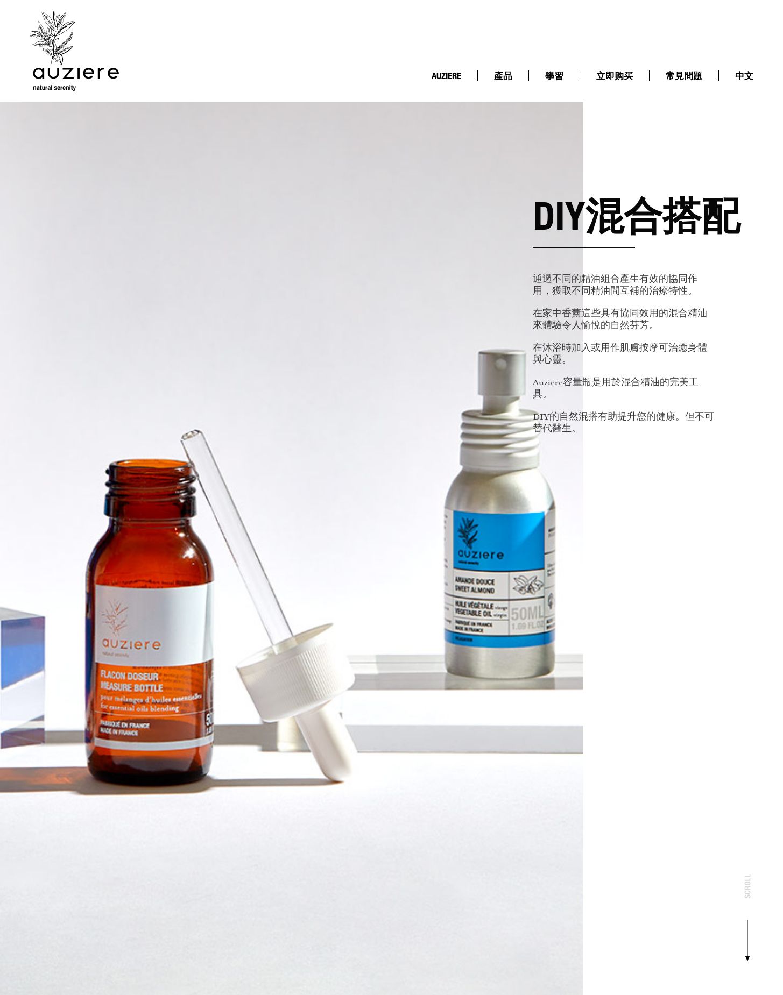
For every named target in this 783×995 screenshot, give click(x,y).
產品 (503, 75)
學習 (554, 75)
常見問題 (684, 75)
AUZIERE (446, 75)
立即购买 (614, 75)
